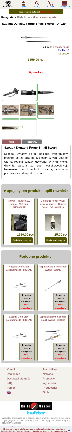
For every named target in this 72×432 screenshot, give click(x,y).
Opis (11, 142)
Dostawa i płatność (18, 378)
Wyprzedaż (49, 383)
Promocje (49, 378)
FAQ (9, 383)
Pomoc (11, 387)
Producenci (50, 387)
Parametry (31, 142)
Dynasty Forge (61, 47)
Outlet (46, 392)
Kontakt (12, 369)
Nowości (48, 374)
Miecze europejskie (44, 17)
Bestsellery (50, 369)
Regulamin (13, 374)
